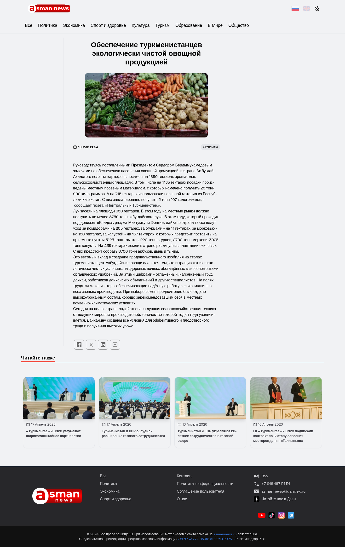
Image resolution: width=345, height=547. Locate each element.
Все (28, 25)
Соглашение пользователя (200, 491)
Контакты (185, 476)
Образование (188, 25)
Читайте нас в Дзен (275, 499)
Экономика (74, 25)
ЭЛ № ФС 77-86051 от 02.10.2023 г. (207, 539)
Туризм (162, 25)
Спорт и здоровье (108, 25)
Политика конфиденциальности (205, 483)
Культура (141, 25)
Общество (238, 25)
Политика (47, 25)
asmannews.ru (225, 534)
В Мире (215, 25)
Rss (261, 476)
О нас (182, 498)
